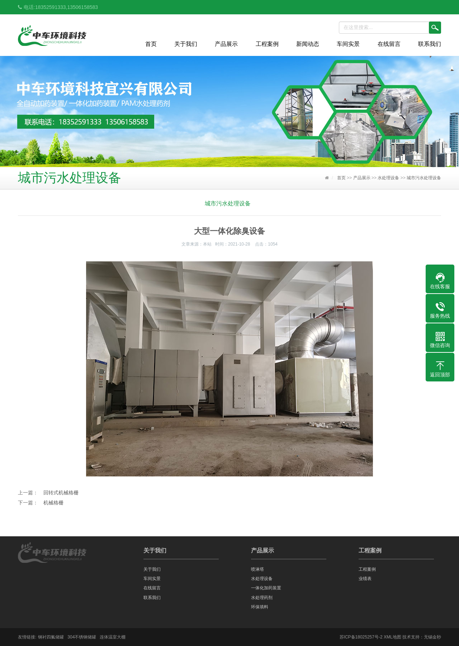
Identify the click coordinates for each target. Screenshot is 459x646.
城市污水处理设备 (424, 177)
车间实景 (348, 44)
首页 (151, 44)
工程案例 (267, 44)
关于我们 (185, 44)
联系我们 (429, 44)
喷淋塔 (257, 569)
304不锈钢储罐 (81, 637)
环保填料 (259, 606)
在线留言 (389, 44)
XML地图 (392, 637)
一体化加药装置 (266, 587)
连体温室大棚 (113, 637)
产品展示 (226, 44)
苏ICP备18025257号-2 (361, 637)
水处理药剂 (262, 597)
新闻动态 (307, 44)
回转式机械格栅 (61, 492)
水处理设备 (388, 177)
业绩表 (365, 578)
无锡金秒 (432, 637)
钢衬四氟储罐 (51, 637)
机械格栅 (53, 502)
